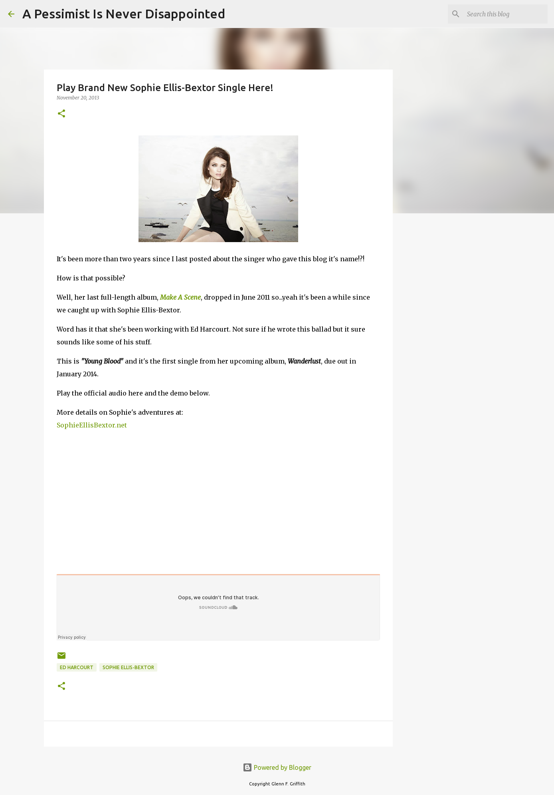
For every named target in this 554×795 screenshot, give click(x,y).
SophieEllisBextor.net (92, 425)
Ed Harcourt (76, 667)
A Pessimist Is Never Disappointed (123, 13)
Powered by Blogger (277, 767)
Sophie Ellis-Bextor (128, 667)
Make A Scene (180, 297)
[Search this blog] (506, 14)
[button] (61, 114)
